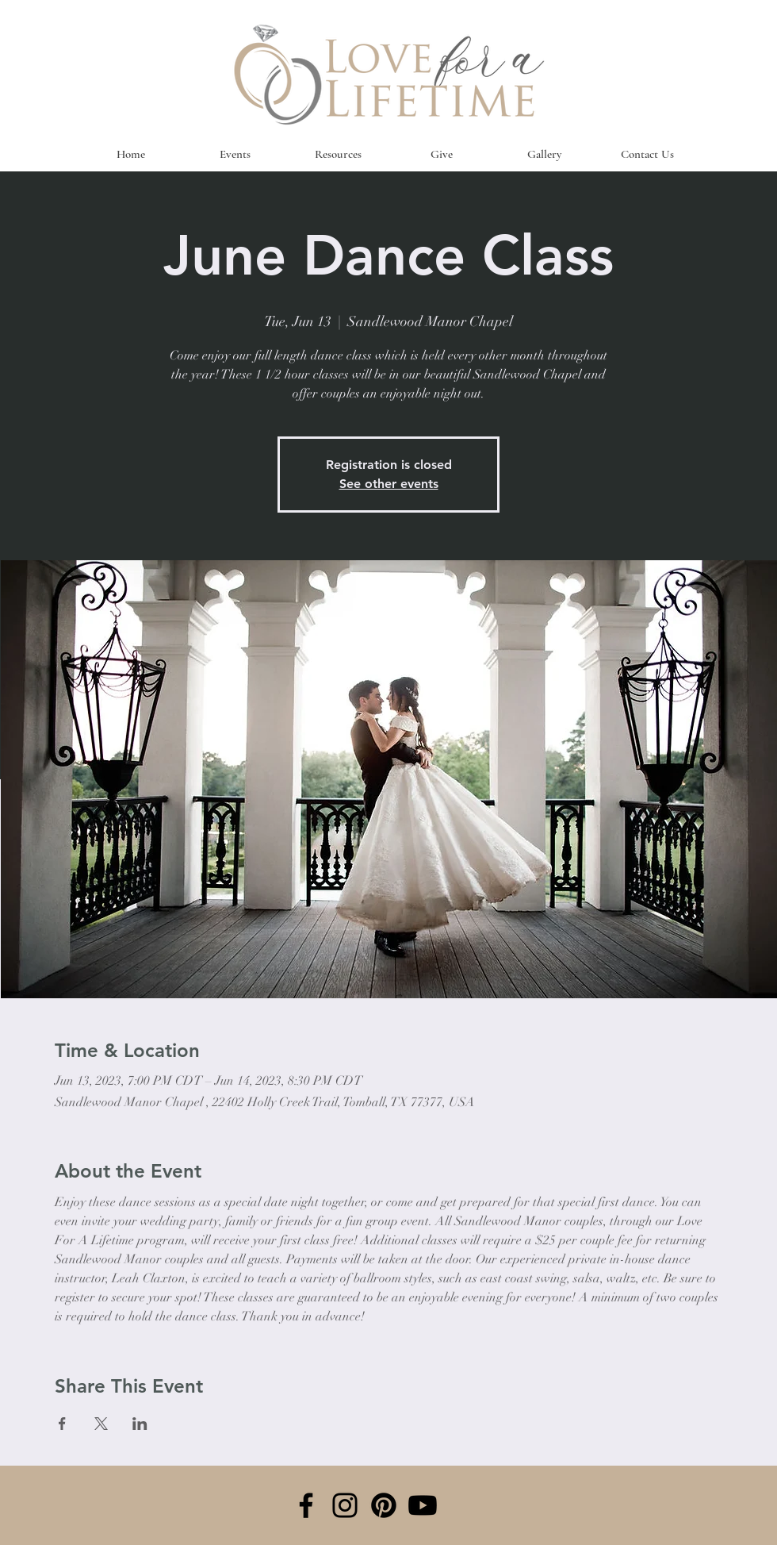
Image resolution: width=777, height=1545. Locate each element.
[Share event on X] (101, 1423)
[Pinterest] (383, 1505)
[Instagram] (345, 1505)
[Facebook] (306, 1505)
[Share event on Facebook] (62, 1423)
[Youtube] (422, 1505)
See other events (388, 483)
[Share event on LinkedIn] (139, 1423)
